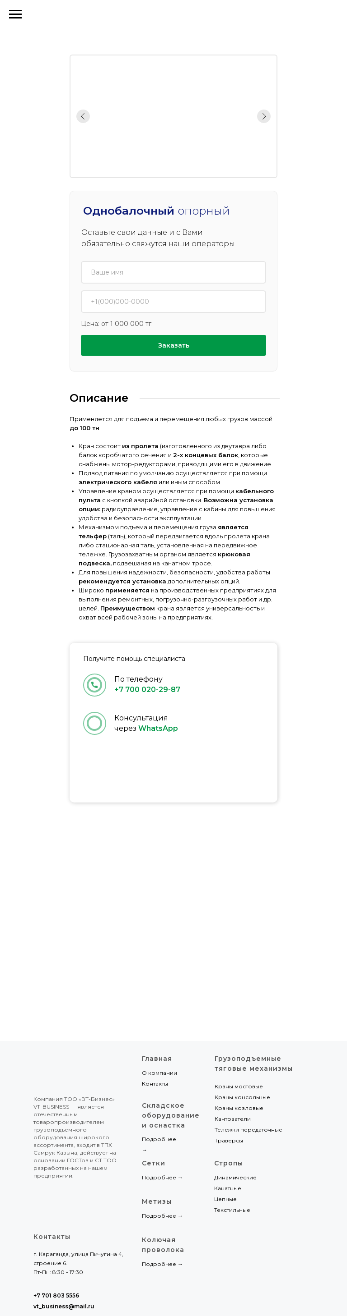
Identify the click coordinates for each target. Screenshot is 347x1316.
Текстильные (232, 1209)
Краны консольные (242, 1097)
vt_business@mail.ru (63, 1306)
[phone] (173, 301)
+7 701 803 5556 (304, 14)
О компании (159, 1072)
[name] (173, 272)
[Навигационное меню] (15, 14)
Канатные (227, 1188)
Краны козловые (239, 1108)
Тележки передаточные (248, 1129)
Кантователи (233, 1118)
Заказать (173, 345)
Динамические (235, 1177)
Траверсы (229, 1140)
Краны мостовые (239, 1086)
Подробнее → (162, 1215)
